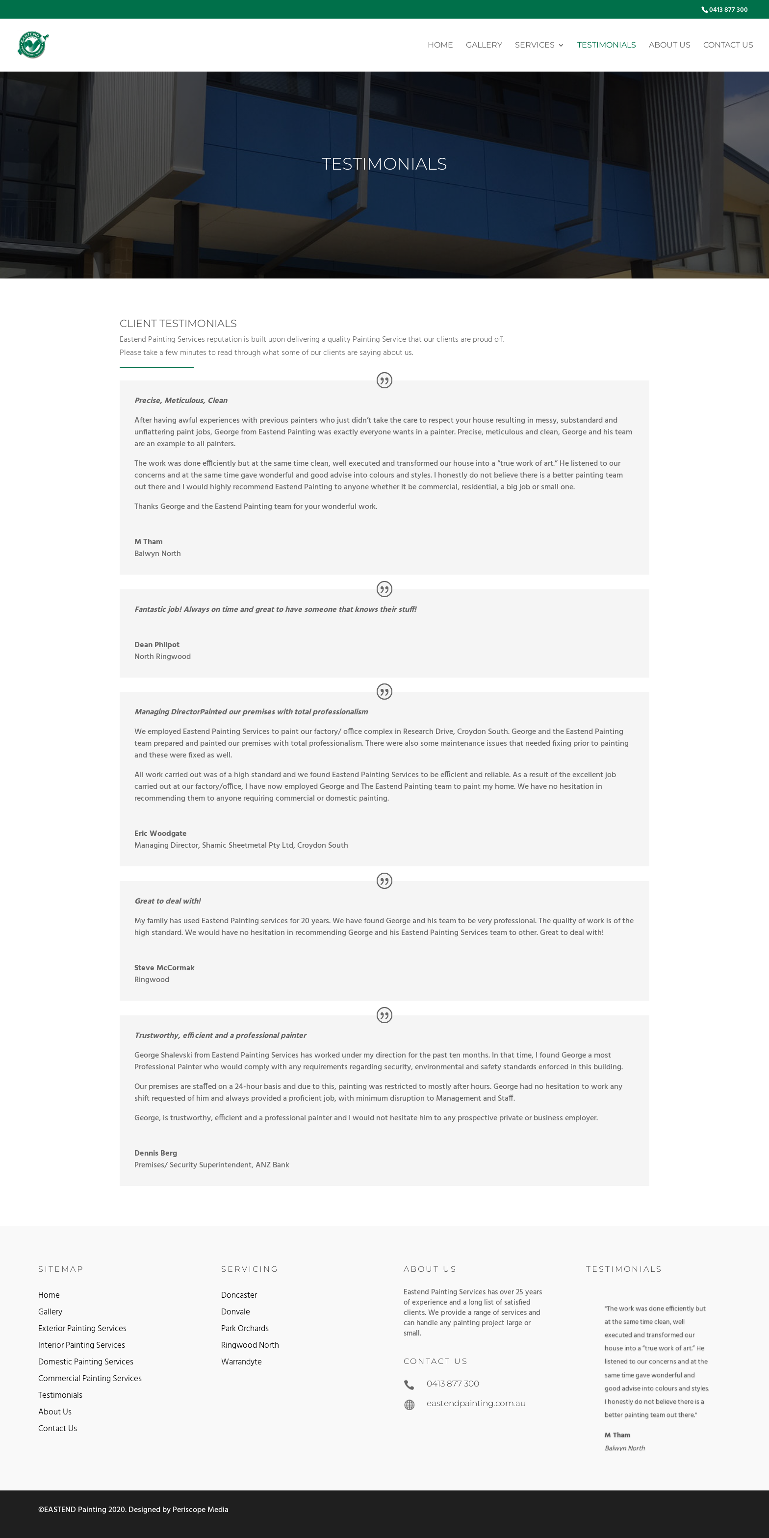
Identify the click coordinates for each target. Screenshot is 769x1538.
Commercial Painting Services (90, 1379)
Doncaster (239, 1295)
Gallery (484, 46)
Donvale (235, 1312)
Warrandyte (241, 1362)
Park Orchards (245, 1329)
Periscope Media (201, 1510)
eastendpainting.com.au (476, 1403)
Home (440, 46)
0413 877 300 (728, 10)
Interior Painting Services (81, 1345)
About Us (670, 46)
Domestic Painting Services (85, 1362)
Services (535, 46)
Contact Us (728, 46)
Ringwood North (250, 1345)
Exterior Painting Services (82, 1329)
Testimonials (606, 46)
